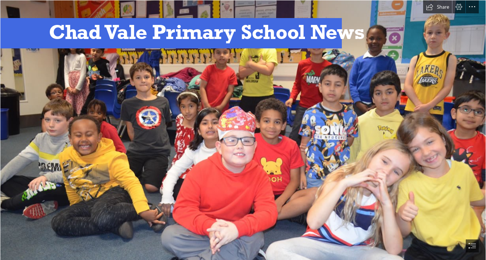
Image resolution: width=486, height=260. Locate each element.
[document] (243, 130)
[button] (437, 6)
